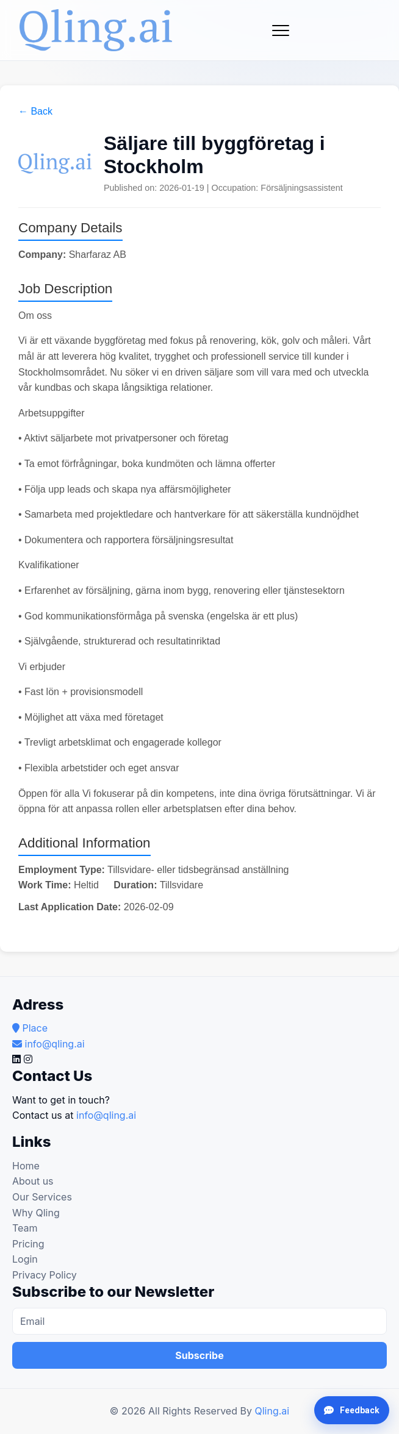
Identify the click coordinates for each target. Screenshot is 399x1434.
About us (33, 1181)
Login (25, 1259)
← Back (35, 111)
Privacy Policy (44, 1275)
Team (25, 1228)
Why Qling (36, 1213)
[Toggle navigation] (280, 30)
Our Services (42, 1197)
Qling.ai (271, 1411)
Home (26, 1166)
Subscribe (199, 1355)
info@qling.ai (106, 1115)
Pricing (28, 1244)
